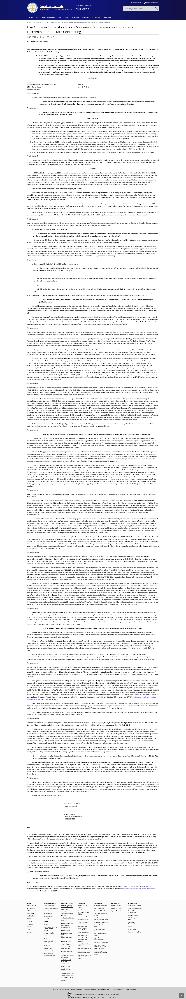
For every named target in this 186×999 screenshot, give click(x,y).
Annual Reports (48, 919)
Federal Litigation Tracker (83, 906)
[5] (145, 641)
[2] (73, 240)
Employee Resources (90, 989)
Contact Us (47, 911)
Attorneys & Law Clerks (135, 908)
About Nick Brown (49, 905)
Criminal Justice (65, 966)
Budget (46, 922)
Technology (47, 945)
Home (31, 18)
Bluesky (29, 919)
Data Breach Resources (101, 942)
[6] (60, 667)
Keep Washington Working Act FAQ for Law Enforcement (100, 946)
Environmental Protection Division (66, 940)
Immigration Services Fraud (84, 944)
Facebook (29, 921)
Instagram (30, 924)
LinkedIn (29, 927)
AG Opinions (95, 18)
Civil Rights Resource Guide (100, 934)
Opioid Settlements (83, 932)
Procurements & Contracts (48, 942)
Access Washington (117, 989)
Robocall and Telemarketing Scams (84, 951)
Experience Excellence (134, 905)
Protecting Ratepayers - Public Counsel (67, 924)
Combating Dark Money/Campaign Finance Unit (83, 928)
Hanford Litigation (66, 944)
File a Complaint (99, 908)
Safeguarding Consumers (64, 910)
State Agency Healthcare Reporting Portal (100, 952)
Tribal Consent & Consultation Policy (49, 954)
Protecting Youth (65, 928)
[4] (38, 388)
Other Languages (151, 3)
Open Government (83, 910)
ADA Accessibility (135, 3)
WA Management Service (133, 918)
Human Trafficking (83, 919)
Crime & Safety (65, 964)
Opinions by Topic (116, 908)
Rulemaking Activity (49, 951)
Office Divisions (48, 913)
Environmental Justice (84, 917)
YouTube (29, 932)
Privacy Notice (48, 948)
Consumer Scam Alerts (100, 905)
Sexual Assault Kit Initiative (83, 923)
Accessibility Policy (76, 989)
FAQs (45, 938)
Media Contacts (31, 905)
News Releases (31, 908)
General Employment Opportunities (134, 911)
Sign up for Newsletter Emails (100, 914)
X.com (28, 929)
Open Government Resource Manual (99, 938)
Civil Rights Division (66, 937)
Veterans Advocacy (83, 935)
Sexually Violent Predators (65, 970)
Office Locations (48, 916)
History (46, 924)
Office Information (48, 18)
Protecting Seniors (66, 930)
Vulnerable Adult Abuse (84, 948)
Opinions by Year (116, 905)
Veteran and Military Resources (66, 952)
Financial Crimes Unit (67, 978)
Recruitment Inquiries (134, 932)
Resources (85, 18)
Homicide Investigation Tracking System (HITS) (67, 974)
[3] (146, 296)
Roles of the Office (49, 933)
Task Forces (47, 936)
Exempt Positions (133, 915)
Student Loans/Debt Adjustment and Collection (83, 939)
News (37, 18)
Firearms (63, 980)
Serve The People (63, 18)
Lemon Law (64, 921)
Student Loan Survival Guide (100, 925)
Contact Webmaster (131, 989)
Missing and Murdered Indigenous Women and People (84, 957)
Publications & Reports (100, 922)
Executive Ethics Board (100, 911)
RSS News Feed (31, 911)
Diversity (130, 926)
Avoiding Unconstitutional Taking (101, 918)
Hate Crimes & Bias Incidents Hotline (66, 947)
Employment (107, 18)
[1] (46, 223)
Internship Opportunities (132, 923)
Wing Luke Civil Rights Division (84, 913)
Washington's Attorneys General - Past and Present (50, 928)
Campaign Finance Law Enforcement (67, 956)
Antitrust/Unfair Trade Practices (67, 914)
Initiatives (75, 18)
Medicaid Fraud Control (67, 918)
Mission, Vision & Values (51, 908)
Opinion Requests (116, 911)
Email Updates (31, 916)
